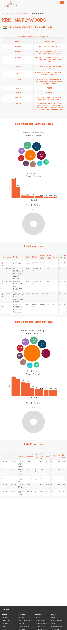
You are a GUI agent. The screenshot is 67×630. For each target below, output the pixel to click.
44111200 (18, 51)
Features (37, 617)
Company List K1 (25, 13)
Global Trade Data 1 (13, 13)
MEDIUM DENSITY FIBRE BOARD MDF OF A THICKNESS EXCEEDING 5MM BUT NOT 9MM (49, 60)
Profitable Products (40, 626)
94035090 (18, 73)
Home (3, 13)
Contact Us (5, 623)
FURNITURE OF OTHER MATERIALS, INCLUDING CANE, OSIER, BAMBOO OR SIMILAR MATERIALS (49, 81)
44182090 (18, 66)
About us (5, 617)
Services (21, 617)
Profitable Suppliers (40, 623)
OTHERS (49, 88)
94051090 (18, 104)
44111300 (18, 58)
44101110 (18, 46)
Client (4, 626)
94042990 (18, 97)
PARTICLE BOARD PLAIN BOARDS (49, 46)
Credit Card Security (57, 626)
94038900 (18, 79)
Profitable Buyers (40, 620)
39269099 (18, 92)
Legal (53, 617)
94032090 (18, 88)
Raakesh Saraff (6, 620)
